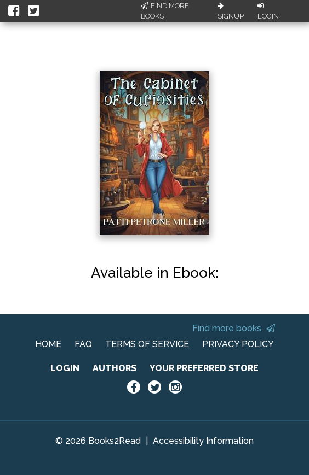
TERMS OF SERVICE (147, 344)
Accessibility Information (203, 441)
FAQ (83, 344)
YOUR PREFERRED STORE (204, 368)
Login (268, 11)
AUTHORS (114, 368)
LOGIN (64, 368)
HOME (48, 344)
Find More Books (165, 11)
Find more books (233, 328)
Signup (231, 11)
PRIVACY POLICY (238, 344)
